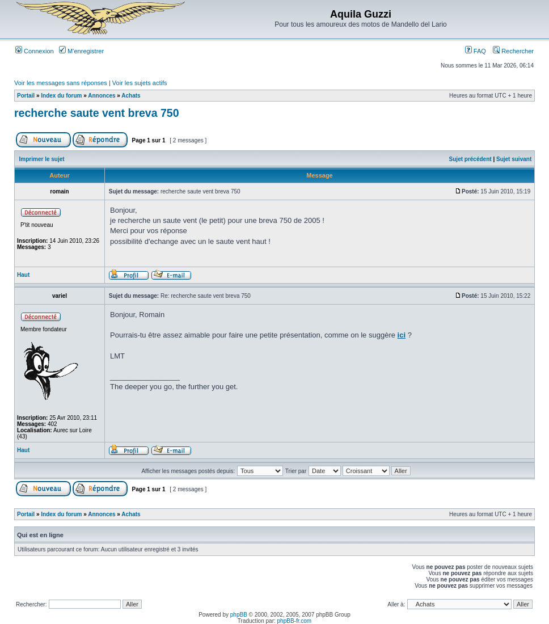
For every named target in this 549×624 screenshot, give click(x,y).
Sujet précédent (470, 159)
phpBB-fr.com (294, 621)
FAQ (475, 51)
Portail (26, 95)
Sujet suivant (513, 159)
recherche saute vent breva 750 (96, 113)
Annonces (101, 95)
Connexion (34, 51)
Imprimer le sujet (42, 159)
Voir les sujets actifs (139, 82)
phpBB (238, 615)
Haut (23, 275)
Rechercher (513, 51)
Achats (130, 95)
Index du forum (61, 95)
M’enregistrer (81, 51)
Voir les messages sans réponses (60, 82)
